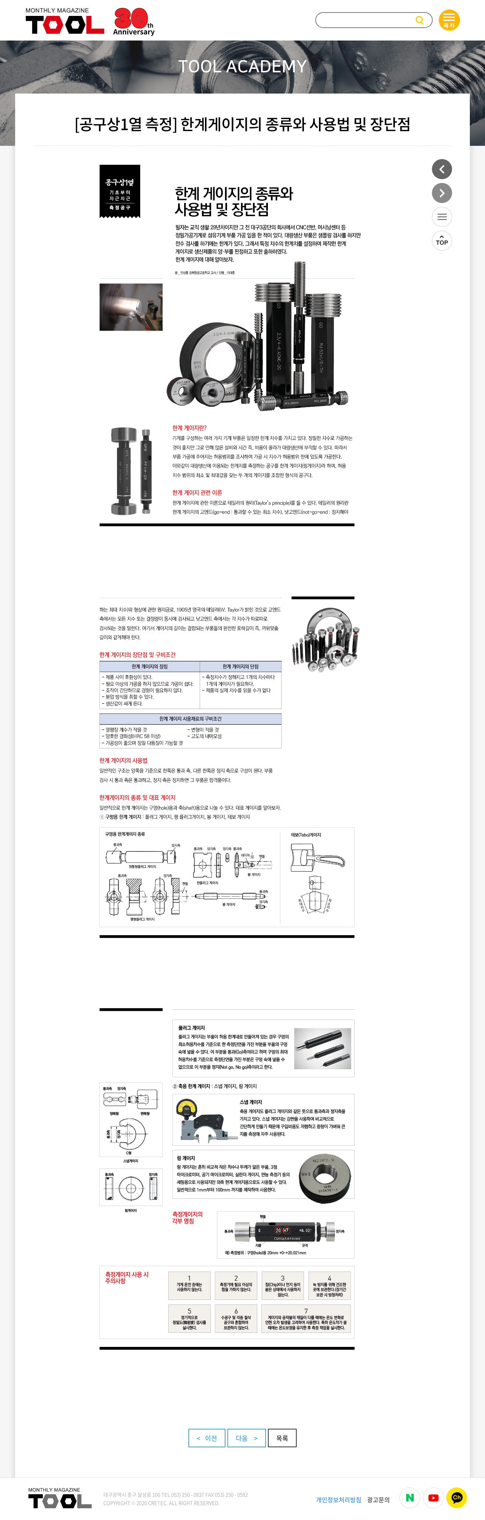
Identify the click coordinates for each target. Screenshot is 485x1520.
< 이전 (207, 1438)
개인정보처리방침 (338, 1499)
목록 (282, 1438)
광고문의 (378, 1499)
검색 (420, 20)
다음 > (247, 1438)
